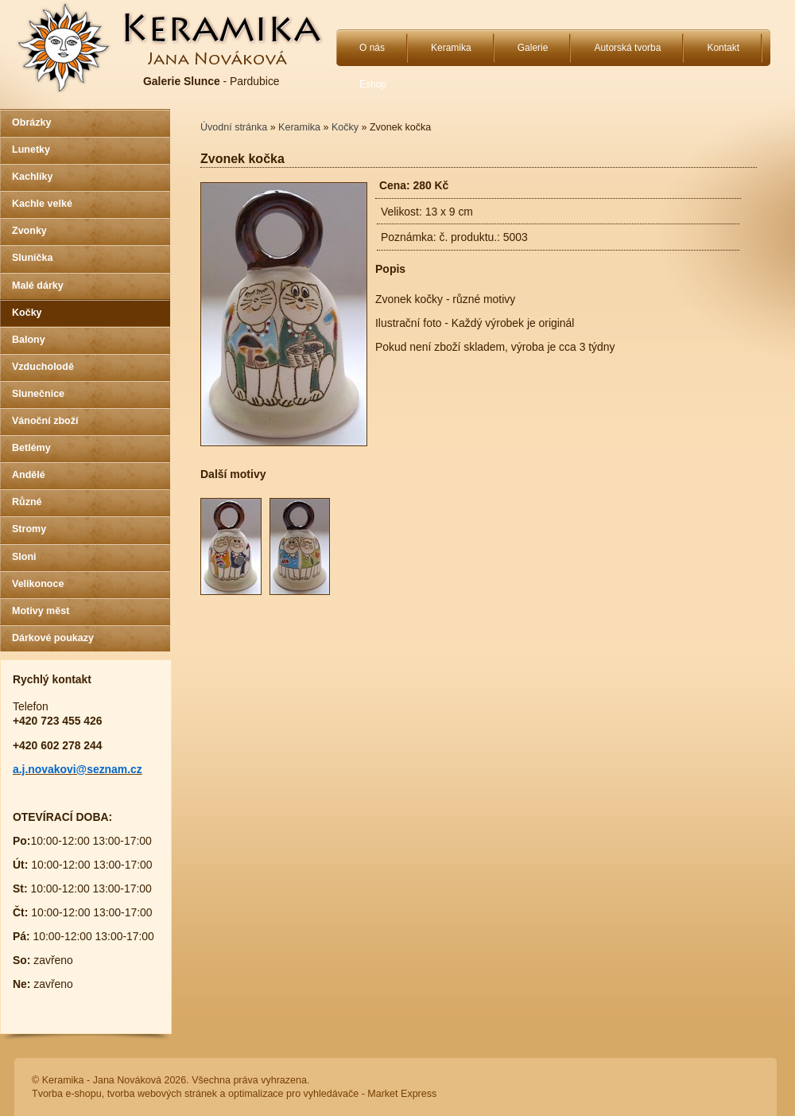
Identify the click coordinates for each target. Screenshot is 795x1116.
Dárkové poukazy (53, 638)
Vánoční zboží (45, 420)
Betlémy (31, 447)
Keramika (451, 47)
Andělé (28, 474)
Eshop (372, 84)
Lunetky (31, 149)
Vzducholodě (43, 366)
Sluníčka (32, 257)
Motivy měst (40, 610)
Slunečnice (38, 393)
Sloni (24, 556)
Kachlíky (32, 176)
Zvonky (29, 230)
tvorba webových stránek (162, 1093)
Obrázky (31, 122)
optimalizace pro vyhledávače (293, 1093)
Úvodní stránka (233, 127)
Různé (27, 501)
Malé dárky (38, 285)
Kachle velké (42, 203)
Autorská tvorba (627, 47)
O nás (372, 47)
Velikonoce (38, 583)
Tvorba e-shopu (67, 1093)
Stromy (29, 529)
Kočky (27, 312)
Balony (28, 339)
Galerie (533, 47)
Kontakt (723, 47)
